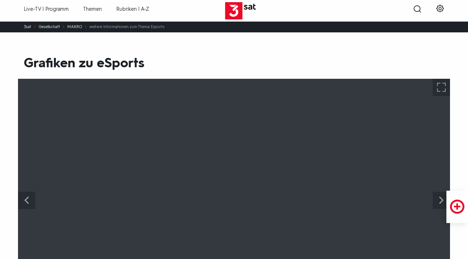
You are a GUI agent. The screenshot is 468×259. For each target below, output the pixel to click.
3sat (27, 27)
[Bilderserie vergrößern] (441, 87)
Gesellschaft (49, 27)
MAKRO (74, 27)
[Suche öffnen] (417, 11)
